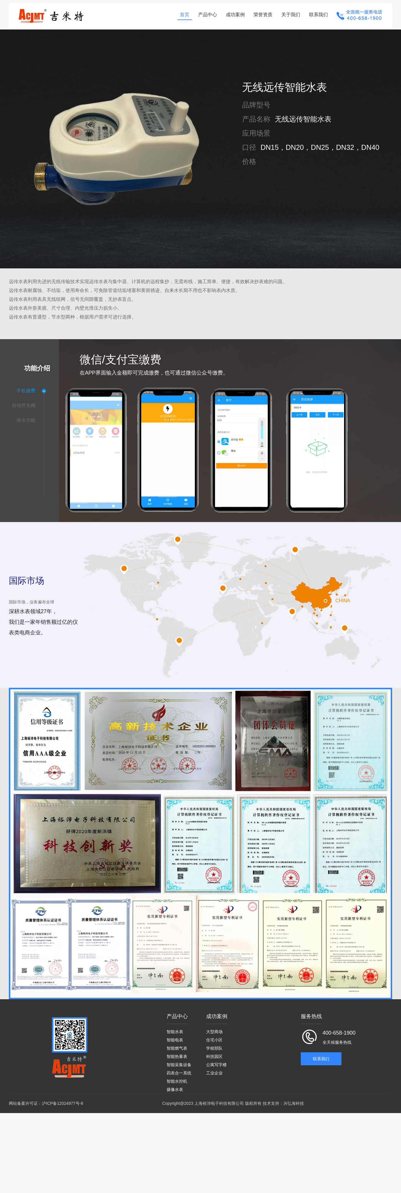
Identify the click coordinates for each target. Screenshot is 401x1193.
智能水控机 (177, 1079)
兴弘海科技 (293, 1102)
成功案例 (233, 14)
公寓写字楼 (216, 1062)
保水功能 (26, 420)
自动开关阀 (23, 405)
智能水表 (175, 1029)
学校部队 (214, 1045)
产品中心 (206, 14)
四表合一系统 (179, 1071)
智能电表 (175, 1037)
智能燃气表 (177, 1045)
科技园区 (214, 1054)
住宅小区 (214, 1037)
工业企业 (214, 1071)
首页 (183, 14)
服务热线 (311, 1013)
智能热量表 (177, 1054)
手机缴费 (26, 390)
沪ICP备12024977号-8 (62, 1102)
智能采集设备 (179, 1062)
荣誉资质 (261, 14)
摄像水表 (175, 1087)
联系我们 (317, 14)
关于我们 (289, 14)
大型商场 (214, 1029)
